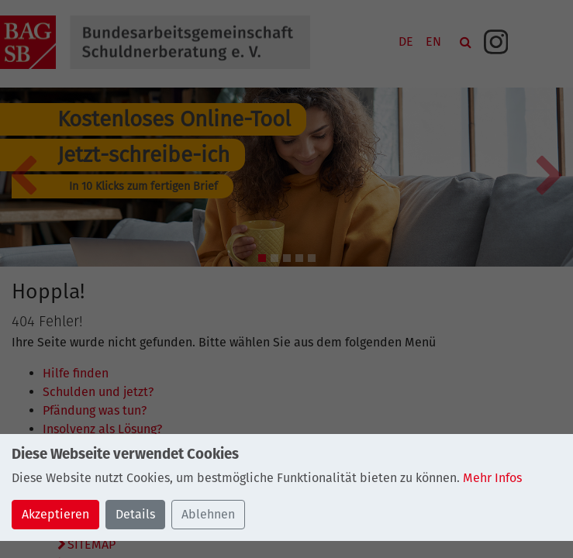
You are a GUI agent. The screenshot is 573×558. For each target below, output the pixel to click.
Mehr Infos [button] (492, 477)
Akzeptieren (55, 514)
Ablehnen (208, 514)
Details (135, 514)
